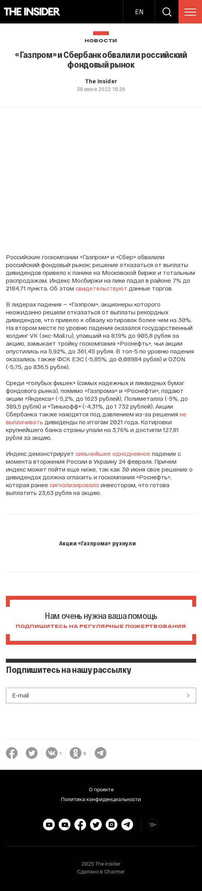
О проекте (101, 789)
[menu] (190, 12)
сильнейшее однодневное (113, 453)
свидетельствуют (101, 288)
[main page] (32, 12)
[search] (167, 11)
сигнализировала (74, 484)
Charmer (114, 871)
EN (139, 11)
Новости (101, 41)
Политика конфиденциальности (101, 799)
